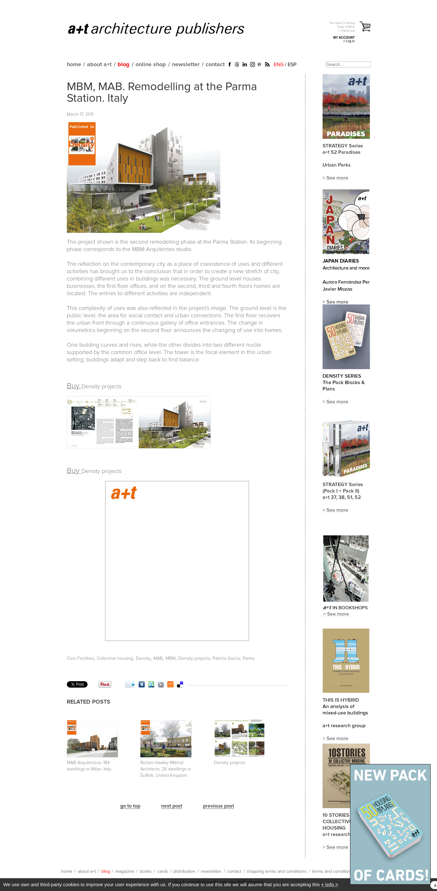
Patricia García (226, 658)
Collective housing (115, 658)
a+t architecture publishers (164, 29)
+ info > (329, 884)
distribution (184, 871)
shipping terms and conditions (277, 871)
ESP (292, 64)
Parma (248, 658)
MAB (158, 658)
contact (215, 64)
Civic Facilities (80, 658)
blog (123, 64)
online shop (151, 64)
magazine (124, 871)
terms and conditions (333, 871)
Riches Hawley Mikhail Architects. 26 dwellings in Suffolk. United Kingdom (165, 769)
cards (162, 871)
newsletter (185, 64)
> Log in (349, 41)
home (74, 64)
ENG (279, 64)
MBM (171, 658)
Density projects (194, 658)
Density (143, 658)
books (146, 871)
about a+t (99, 64)
